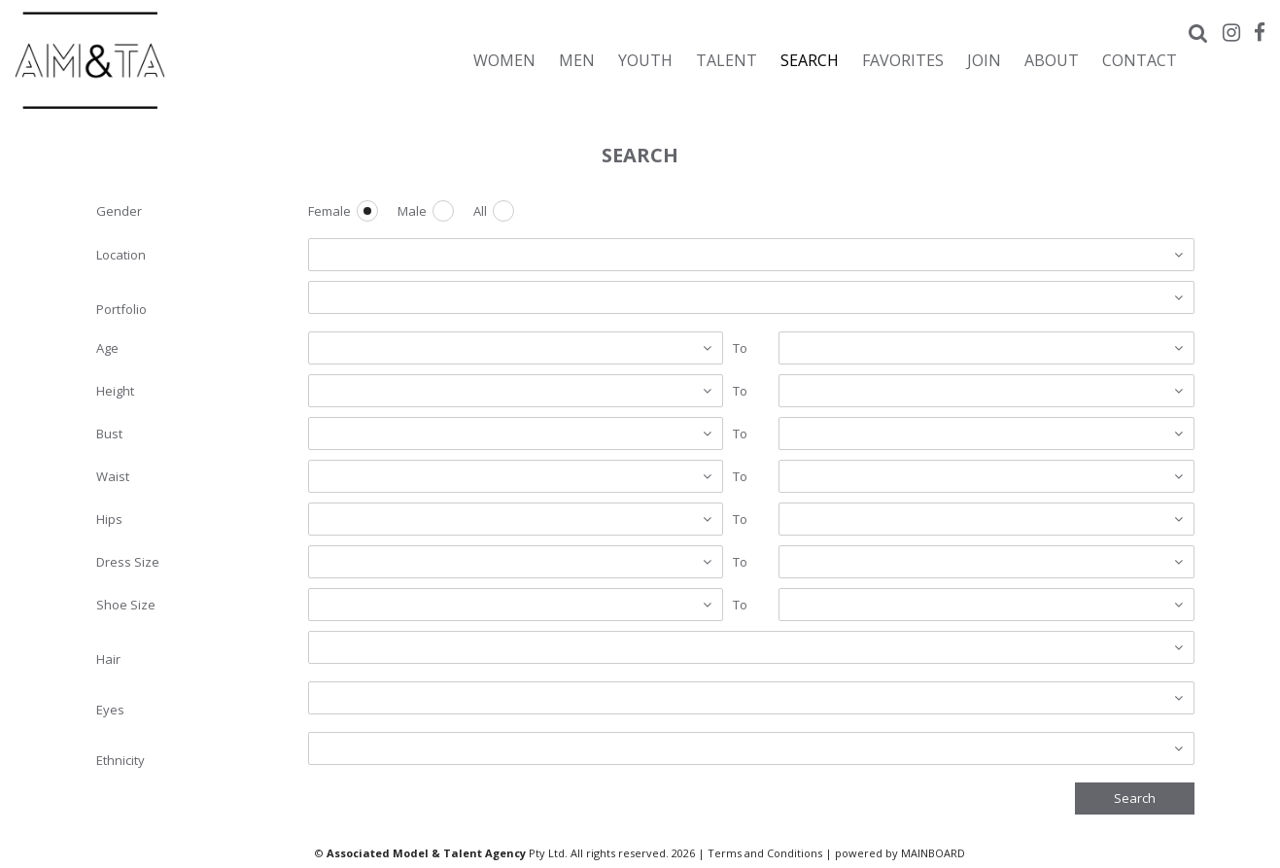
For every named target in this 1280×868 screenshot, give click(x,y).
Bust (109, 433)
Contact (1139, 60)
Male (412, 211)
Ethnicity (120, 760)
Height (115, 390)
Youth (645, 60)
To (740, 348)
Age (107, 348)
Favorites (903, 60)
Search (809, 60)
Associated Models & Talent (185, 60)
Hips (109, 519)
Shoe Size (126, 604)
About (1051, 60)
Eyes (110, 709)
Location (121, 254)
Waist (112, 476)
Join (984, 60)
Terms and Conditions (765, 853)
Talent (726, 60)
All (480, 211)
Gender (119, 211)
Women (504, 60)
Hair (108, 659)
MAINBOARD (933, 853)
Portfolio (121, 309)
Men (577, 60)
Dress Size (127, 562)
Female (329, 211)
